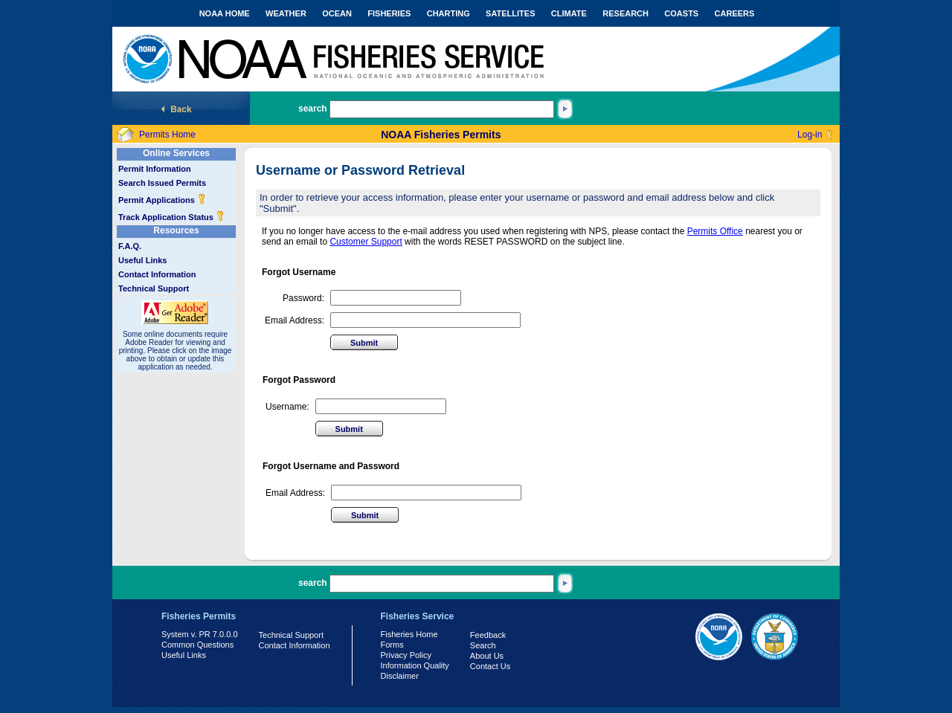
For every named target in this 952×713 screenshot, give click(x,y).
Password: (303, 298)
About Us (487, 655)
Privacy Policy (406, 655)
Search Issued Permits (162, 182)
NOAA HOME (224, 13)
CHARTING (448, 13)
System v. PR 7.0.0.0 (199, 634)
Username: (287, 406)
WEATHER (286, 13)
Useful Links (142, 260)
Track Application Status (171, 217)
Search (483, 645)
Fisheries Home (409, 634)
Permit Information (154, 168)
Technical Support (153, 288)
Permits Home (167, 134)
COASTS (681, 13)
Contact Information (157, 274)
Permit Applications (162, 200)
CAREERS (735, 13)
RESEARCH (625, 13)
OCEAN (337, 13)
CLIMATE (569, 13)
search (312, 108)
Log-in (809, 134)
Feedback (488, 634)
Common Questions (197, 644)
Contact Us (490, 666)
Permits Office (715, 231)
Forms (392, 644)
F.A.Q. (129, 246)
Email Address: (294, 320)
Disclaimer (400, 675)
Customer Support (365, 241)
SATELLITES (510, 13)
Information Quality (415, 665)
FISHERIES (389, 13)
